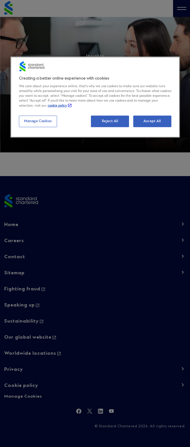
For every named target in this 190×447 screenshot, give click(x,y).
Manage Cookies (38, 121)
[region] (95, 97)
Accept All (152, 121)
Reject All (110, 121)
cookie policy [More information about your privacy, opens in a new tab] (57, 106)
